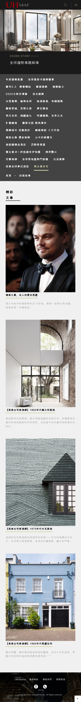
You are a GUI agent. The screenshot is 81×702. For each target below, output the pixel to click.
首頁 (8, 175)
